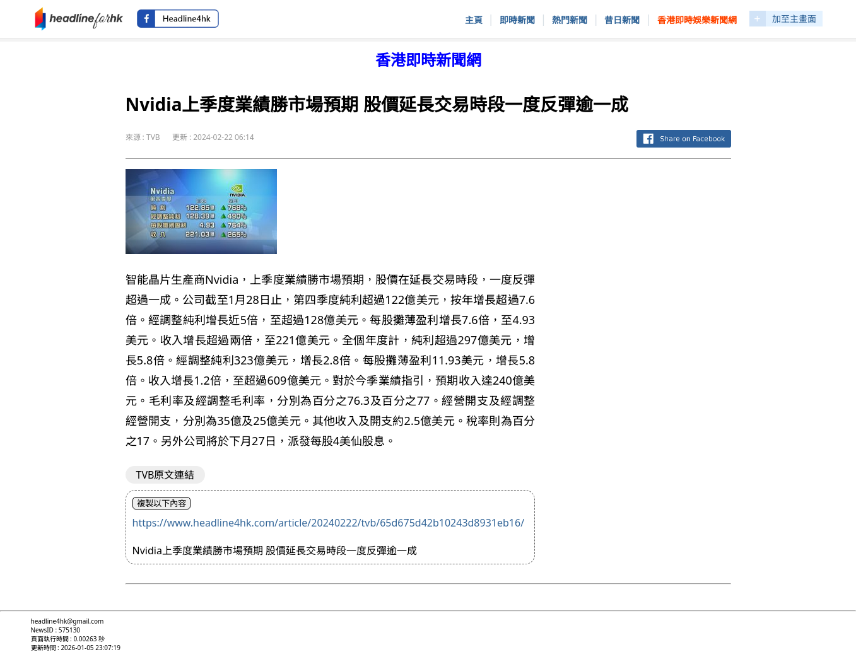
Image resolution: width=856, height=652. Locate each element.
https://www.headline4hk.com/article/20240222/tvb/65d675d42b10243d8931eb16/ (328, 523)
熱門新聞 (569, 20)
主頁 (474, 20)
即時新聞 (517, 20)
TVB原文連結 (165, 475)
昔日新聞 (622, 20)
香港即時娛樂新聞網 (697, 20)
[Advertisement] (642, 358)
